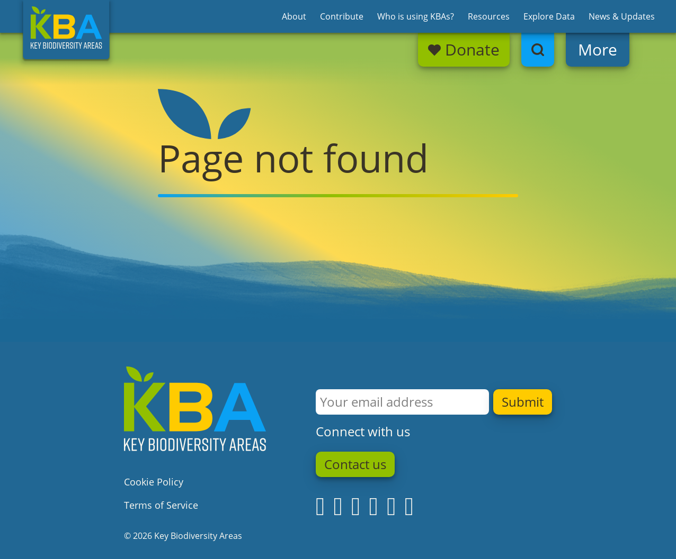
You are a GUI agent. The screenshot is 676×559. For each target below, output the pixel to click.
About (294, 16)
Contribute (341, 16)
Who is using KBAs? (415, 16)
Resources (489, 16)
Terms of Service (161, 505)
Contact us (355, 464)
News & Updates (622, 16)
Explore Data (549, 16)
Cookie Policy (153, 481)
